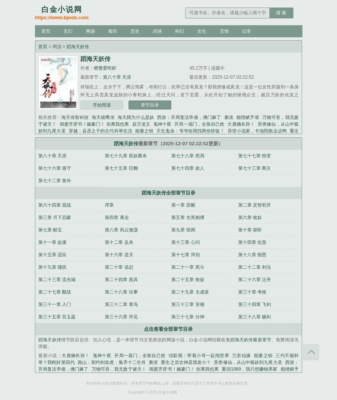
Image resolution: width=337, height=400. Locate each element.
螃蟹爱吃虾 (105, 68)
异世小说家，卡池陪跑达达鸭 (257, 131)
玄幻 (68, 31)
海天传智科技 (75, 117)
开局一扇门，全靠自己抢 (199, 124)
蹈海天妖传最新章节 (250, 339)
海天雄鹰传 (103, 117)
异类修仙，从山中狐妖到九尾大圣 (248, 362)
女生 (201, 31)
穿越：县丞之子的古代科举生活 (100, 131)
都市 (112, 31)
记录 (246, 31)
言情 (224, 31)
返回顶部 (311, 352)
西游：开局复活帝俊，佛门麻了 (189, 117)
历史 (134, 31)
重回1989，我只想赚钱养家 (249, 369)
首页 (45, 31)
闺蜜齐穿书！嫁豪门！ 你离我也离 (94, 124)
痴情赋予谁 (247, 117)
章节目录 (150, 105)
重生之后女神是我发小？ (186, 362)
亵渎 (228, 117)
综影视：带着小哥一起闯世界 (199, 355)
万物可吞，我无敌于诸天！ (119, 369)
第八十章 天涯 (117, 77)
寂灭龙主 (141, 124)
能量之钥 (144, 131)
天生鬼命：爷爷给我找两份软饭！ (190, 131)
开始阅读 (102, 105)
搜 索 (281, 12)
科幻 (179, 31)
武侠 (157, 31)
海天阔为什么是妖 (136, 117)
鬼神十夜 (162, 124)
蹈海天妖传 (77, 46)
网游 (90, 31)
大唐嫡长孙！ (241, 124)
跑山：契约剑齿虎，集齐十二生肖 (112, 362)
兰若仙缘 (241, 355)
